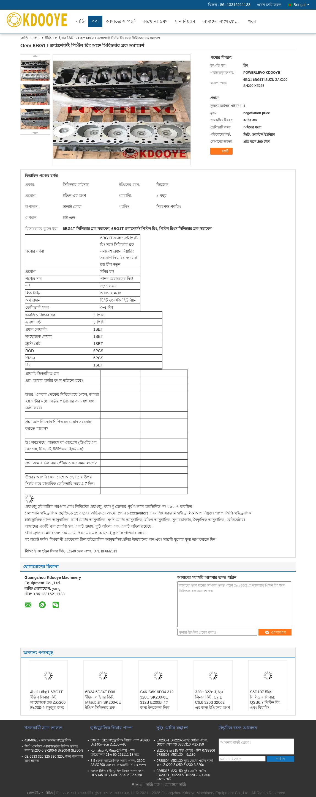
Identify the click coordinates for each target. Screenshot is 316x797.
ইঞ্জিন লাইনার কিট (59, 38)
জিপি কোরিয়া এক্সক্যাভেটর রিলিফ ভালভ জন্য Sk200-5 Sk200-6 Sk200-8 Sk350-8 (53, 748)
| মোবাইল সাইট (174, 784)
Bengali (301, 4)
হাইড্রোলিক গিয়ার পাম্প (111, 727)
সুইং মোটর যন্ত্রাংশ (172, 727)
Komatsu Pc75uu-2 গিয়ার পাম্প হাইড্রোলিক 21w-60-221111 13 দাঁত (115, 753)
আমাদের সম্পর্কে (120, 21)
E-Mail (137, 784)
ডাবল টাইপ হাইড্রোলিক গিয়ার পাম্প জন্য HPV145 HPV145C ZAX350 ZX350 (117, 773)
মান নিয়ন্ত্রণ (185, 21)
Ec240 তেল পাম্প (79, 551)
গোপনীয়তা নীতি (40, 793)
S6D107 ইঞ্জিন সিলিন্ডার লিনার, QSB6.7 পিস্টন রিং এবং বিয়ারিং (265, 700)
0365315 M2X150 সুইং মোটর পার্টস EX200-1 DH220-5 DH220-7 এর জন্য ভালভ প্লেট (183, 775)
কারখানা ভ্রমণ (155, 21)
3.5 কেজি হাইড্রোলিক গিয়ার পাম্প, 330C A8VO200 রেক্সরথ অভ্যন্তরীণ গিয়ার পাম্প (118, 763)
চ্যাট (222, 151)
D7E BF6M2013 (105, 551)
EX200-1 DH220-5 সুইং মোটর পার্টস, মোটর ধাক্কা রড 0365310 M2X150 (182, 742)
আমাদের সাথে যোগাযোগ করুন (223, 21)
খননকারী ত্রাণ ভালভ (43, 727)
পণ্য (95, 21)
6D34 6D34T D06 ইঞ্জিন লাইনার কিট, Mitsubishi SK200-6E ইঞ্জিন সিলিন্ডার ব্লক (103, 700)
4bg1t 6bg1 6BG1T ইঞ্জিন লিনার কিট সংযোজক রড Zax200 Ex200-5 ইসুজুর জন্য (48, 700)
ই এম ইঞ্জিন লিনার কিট (49, 551)
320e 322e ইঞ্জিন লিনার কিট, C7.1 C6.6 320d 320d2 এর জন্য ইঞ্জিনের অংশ (212, 700)
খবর (252, 21)
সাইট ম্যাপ (154, 784)
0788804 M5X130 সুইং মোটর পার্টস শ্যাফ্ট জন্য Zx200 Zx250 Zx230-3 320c (185, 763)
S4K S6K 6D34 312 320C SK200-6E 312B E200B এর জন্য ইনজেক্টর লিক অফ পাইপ (156, 702)
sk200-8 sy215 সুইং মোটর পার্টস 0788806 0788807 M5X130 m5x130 (186, 753)
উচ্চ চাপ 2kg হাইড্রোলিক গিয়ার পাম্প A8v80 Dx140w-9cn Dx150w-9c (120, 742)
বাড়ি (80, 21)
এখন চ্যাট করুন (269, 4)
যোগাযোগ (275, 632)
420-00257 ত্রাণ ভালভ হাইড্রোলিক (47, 740)
